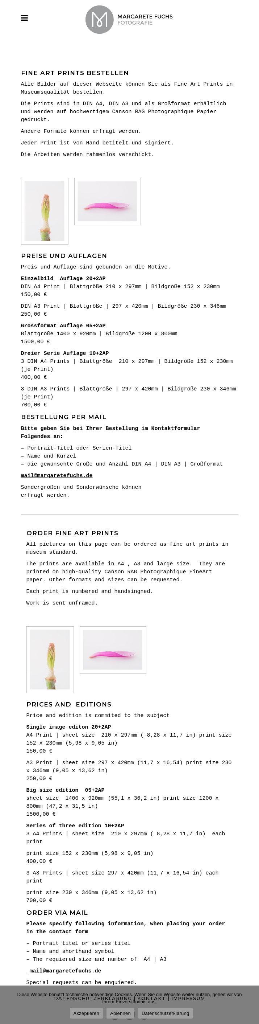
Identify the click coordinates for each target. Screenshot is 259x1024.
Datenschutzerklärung (165, 1013)
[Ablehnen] (250, 1004)
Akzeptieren (86, 1013)
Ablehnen (120, 1013)
